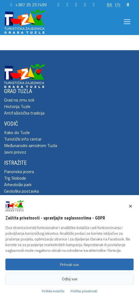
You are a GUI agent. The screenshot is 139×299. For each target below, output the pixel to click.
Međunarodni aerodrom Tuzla (30, 145)
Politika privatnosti (84, 291)
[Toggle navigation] (127, 21)
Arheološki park (17, 184)
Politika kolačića (53, 291)
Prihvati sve (69, 264)
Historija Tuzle (17, 106)
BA (109, 4)
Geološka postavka (21, 191)
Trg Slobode (15, 178)
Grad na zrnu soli (19, 100)
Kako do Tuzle (17, 132)
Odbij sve (69, 279)
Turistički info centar (23, 139)
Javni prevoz (15, 152)
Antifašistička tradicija (24, 113)
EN (117, 4)
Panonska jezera (19, 171)
